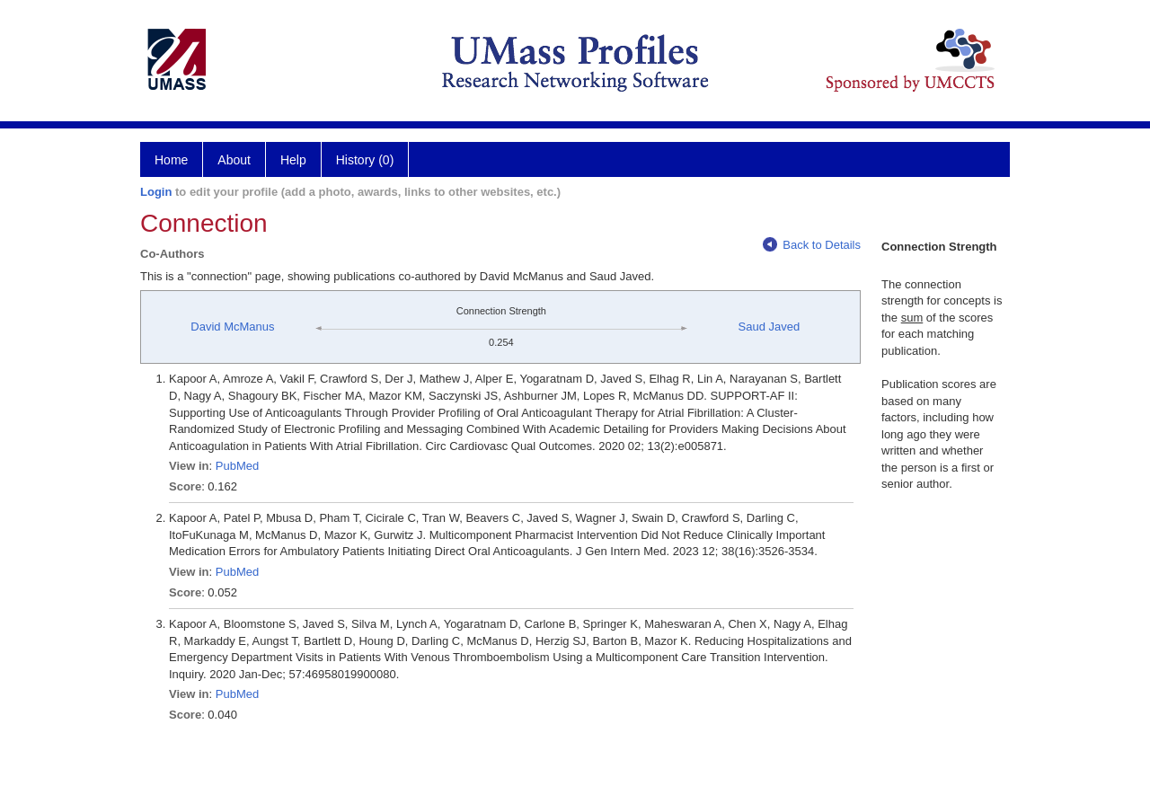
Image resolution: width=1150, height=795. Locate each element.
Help (293, 160)
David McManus (232, 326)
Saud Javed (770, 326)
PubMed (237, 466)
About (234, 160)
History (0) (365, 160)
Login (156, 192)
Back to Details (812, 245)
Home (171, 160)
